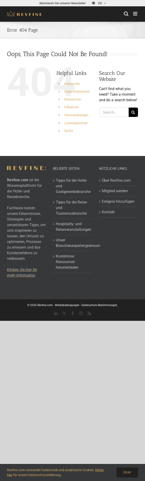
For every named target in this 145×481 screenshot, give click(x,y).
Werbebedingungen (67, 305)
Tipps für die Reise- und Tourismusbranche (71, 208)
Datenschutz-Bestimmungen (99, 305)
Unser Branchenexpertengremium (73, 243)
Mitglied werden (115, 191)
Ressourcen (72, 99)
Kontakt (108, 212)
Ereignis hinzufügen (118, 201)
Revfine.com (45, 305)
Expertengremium (77, 91)
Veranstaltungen (76, 115)
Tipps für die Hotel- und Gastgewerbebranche (73, 186)
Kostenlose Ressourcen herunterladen (67, 262)
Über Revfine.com (116, 180)
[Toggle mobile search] (126, 13)
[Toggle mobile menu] (135, 13)
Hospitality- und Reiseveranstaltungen (73, 227)
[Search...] (114, 112)
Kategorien (72, 84)
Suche (68, 131)
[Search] (133, 112)
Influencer (71, 107)
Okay (127, 472)
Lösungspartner (76, 123)
